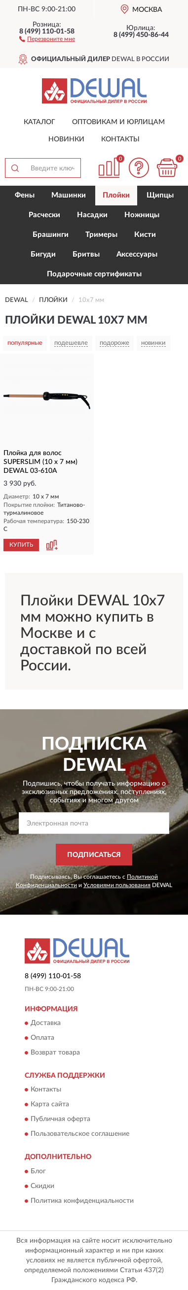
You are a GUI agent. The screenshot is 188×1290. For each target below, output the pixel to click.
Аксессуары (136, 254)
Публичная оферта (60, 1119)
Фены (25, 195)
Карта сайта (50, 1104)
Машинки (68, 195)
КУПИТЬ (21, 545)
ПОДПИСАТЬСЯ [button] (94, 855)
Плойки (116, 195)
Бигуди (43, 254)
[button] (47, 38)
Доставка (46, 1023)
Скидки (42, 1186)
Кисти (145, 234)
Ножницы (141, 215)
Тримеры (101, 234)
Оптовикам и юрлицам (118, 122)
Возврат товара (55, 1053)
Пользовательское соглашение (80, 1134)
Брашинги (51, 234)
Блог (38, 1171)
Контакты (120, 139)
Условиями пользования (116, 885)
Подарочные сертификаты (94, 274)
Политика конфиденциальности (82, 1200)
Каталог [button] (39, 122)
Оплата (42, 1038)
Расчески (44, 215)
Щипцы (160, 195)
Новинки (66, 139)
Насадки (92, 215)
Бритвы (86, 254)
